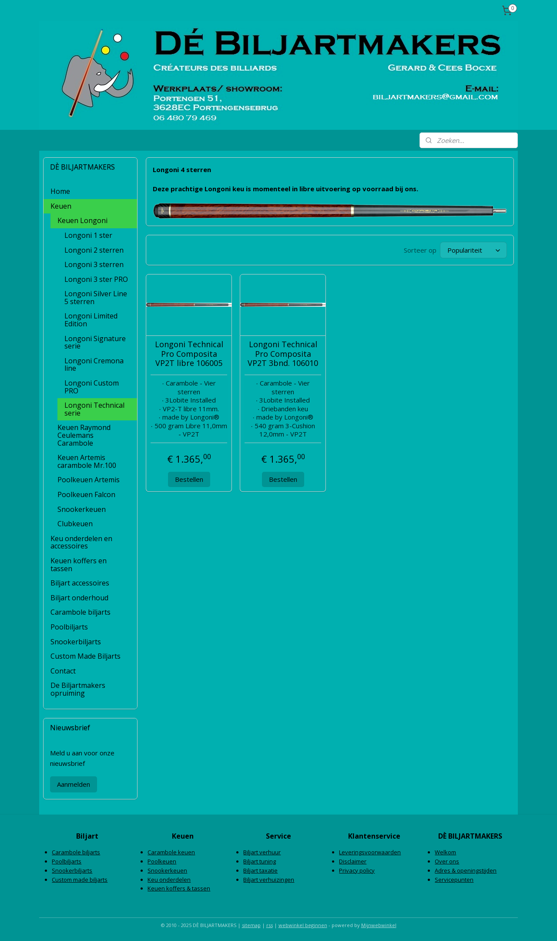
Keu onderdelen (169, 879)
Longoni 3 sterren (94, 264)
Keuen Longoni (82, 220)
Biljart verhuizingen (268, 879)
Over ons (447, 861)
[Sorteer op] (473, 250)
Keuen (60, 206)
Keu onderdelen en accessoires (81, 542)
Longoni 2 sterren (94, 250)
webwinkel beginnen (302, 925)
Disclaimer (352, 861)
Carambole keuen (171, 852)
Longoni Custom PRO (91, 387)
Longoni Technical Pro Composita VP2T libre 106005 (188, 354)
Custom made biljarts (79, 879)
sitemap (251, 925)
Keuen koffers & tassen (179, 888)
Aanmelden (73, 784)
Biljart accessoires (79, 583)
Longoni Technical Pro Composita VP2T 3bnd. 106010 (283, 354)
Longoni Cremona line (94, 364)
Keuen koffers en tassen (78, 564)
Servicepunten (454, 879)
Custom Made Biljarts (85, 656)
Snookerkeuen (81, 509)
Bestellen (188, 479)
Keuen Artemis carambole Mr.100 (86, 461)
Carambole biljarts (80, 612)
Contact (63, 671)
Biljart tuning (259, 861)
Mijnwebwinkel (378, 925)
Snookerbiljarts (75, 642)
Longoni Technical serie (94, 409)
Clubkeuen (75, 523)
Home (60, 191)
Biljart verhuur (262, 852)
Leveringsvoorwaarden (370, 852)
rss (269, 925)
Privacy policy (357, 870)
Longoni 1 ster (88, 235)
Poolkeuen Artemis (88, 479)
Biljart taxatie (260, 870)
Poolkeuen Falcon (86, 494)
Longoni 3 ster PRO (96, 279)
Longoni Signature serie (95, 342)
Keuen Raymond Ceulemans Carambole (84, 435)
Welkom (445, 852)
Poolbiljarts (69, 627)
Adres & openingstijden (466, 870)
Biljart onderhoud (79, 598)
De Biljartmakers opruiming (77, 689)
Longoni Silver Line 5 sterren (95, 297)
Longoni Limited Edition (90, 319)
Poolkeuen (162, 861)
